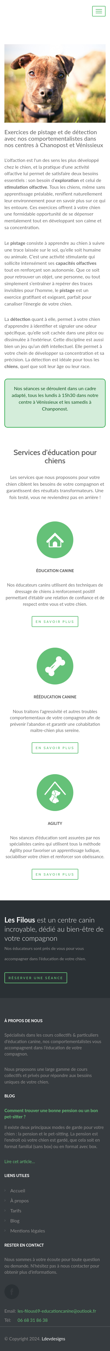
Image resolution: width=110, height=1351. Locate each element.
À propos (19, 1200)
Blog (14, 1220)
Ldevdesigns (53, 1338)
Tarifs (15, 1210)
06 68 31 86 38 (33, 1320)
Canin (37, 11)
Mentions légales (27, 1230)
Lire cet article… (19, 1161)
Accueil (17, 1190)
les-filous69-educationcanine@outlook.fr (57, 1311)
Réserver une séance (36, 978)
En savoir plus (55, 621)
